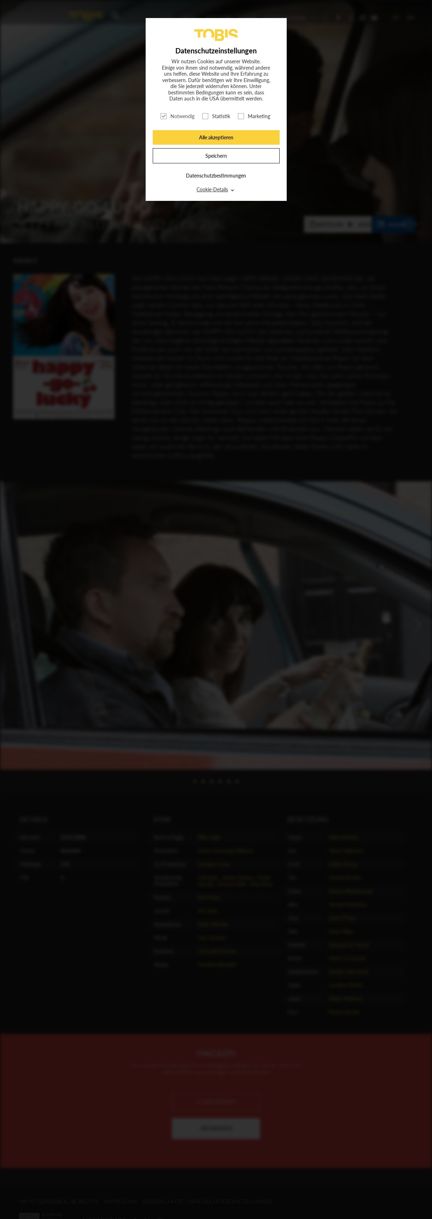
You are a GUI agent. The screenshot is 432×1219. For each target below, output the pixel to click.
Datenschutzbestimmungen (216, 176)
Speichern (216, 156)
